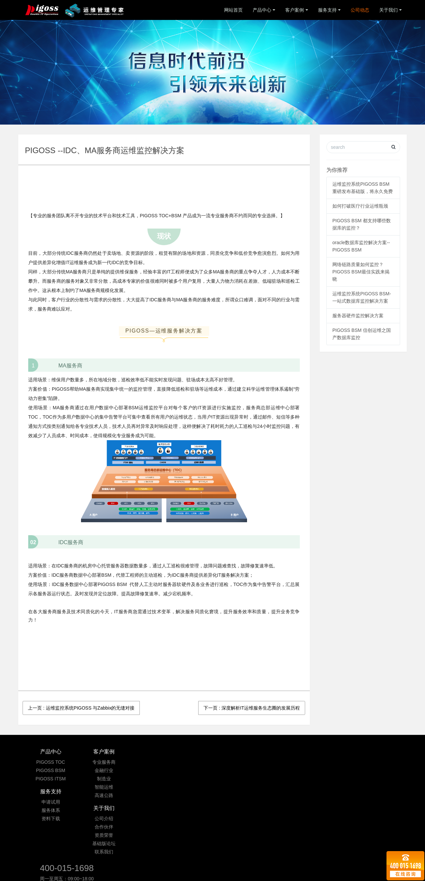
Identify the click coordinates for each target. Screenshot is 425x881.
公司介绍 (245, 762)
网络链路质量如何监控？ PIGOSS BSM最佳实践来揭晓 (360, 272)
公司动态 (360, 10)
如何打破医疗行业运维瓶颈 (360, 206)
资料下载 (180, 778)
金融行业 (115, 770)
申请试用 (180, 762)
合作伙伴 (245, 770)
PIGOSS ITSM (51, 778)
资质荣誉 (245, 778)
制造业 (116, 778)
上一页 (81, 708)
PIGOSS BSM (50, 770)
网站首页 (233, 10)
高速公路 (115, 795)
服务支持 (327, 10)
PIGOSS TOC (50, 762)
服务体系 (180, 770)
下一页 (252, 708)
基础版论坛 (245, 787)
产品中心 (262, 10)
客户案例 (294, 10)
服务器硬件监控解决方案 (357, 315)
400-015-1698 (326, 755)
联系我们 (245, 795)
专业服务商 (115, 762)
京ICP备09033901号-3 (213, 843)
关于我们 (388, 10)
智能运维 (115, 787)
